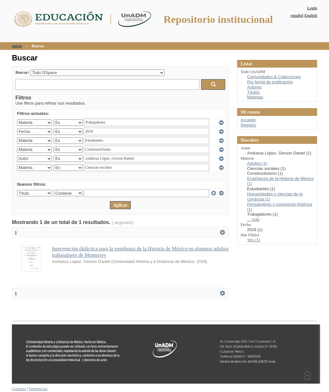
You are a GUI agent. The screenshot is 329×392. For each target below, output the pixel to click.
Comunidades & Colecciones (274, 76)
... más (253, 219)
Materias (255, 97)
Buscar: (22, 72)
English (310, 15)
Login (312, 7)
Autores (254, 87)
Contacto (19, 389)
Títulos (253, 92)
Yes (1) (253, 240)
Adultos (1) (257, 163)
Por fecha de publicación (270, 81)
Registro (248, 125)
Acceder (248, 119)
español (296, 15)
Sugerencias (38, 389)
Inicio (17, 45)
